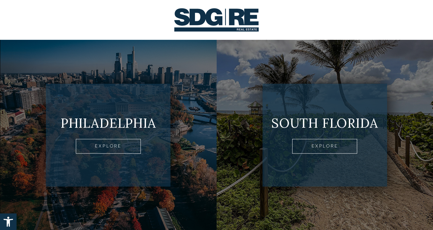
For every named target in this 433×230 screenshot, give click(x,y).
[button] (8, 221)
